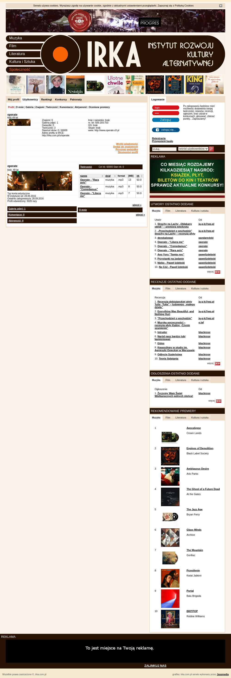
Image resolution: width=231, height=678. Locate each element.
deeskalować (165, 237)
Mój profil (13, 99)
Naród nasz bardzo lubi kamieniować (170, 338)
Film (12, 46)
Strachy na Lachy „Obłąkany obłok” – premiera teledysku (173, 225)
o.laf (201, 322)
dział (107, 176)
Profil (11, 107)
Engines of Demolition (199, 448)
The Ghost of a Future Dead (203, 489)
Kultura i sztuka (199, 211)
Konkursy (61, 99)
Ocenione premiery (99, 107)
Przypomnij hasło (162, 141)
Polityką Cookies (184, 5)
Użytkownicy (30, 99)
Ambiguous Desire (197, 468)
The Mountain (194, 550)
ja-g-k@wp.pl (206, 224)
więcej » (137, 205)
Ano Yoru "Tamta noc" (171, 254)
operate (203, 242)
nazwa (83, 176)
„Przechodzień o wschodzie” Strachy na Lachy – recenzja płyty (175, 232)
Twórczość (52, 107)
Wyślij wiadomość (127, 143)
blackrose (204, 332)
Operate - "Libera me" (171, 242)
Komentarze (66, 107)
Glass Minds (193, 529)
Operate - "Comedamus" (89, 188)
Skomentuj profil (128, 152)
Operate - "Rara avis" (170, 250)
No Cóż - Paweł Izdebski (173, 267)
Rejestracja (159, 138)
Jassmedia (223, 674)
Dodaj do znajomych (125, 146)
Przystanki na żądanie (171, 258)
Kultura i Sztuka (22, 62)
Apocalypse (193, 428)
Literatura (17, 54)
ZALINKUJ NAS (155, 665)
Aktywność (81, 107)
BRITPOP (192, 611)
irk (138, 176)
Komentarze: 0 (16, 215)
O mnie (20, 107)
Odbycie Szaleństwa (170, 354)
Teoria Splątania (168, 358)
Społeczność (19, 69)
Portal (190, 590)
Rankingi (46, 99)
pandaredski (205, 237)
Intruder (162, 332)
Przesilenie (193, 570)
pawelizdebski (207, 254)
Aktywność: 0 (16, 221)
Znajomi (39, 107)
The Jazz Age (194, 509)
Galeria (29, 107)
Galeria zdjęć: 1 (17, 208)
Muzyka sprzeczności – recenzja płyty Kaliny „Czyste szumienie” (172, 325)
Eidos (161, 343)
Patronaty (76, 99)
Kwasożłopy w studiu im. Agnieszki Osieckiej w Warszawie (175, 349)
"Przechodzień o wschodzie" (175, 318)
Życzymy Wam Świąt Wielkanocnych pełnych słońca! (174, 394)
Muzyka (15, 38)
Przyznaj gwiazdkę (127, 149)
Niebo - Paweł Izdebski (171, 262)
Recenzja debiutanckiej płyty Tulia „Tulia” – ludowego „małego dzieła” (175, 304)
